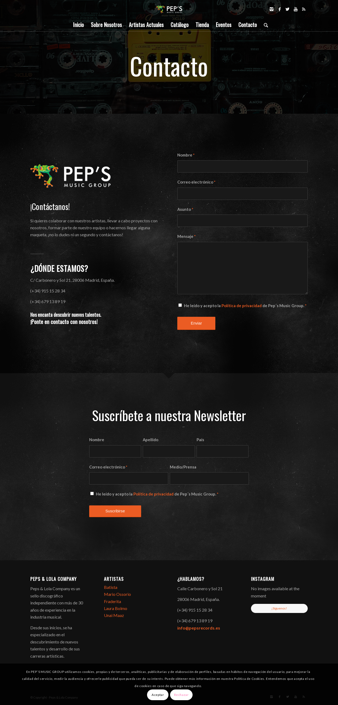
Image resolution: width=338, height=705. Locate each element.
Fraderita (112, 601)
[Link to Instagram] (272, 9)
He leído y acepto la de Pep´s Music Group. (245, 305)
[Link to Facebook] (280, 9)
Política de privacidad (241, 305)
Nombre (185, 155)
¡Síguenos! (279, 608)
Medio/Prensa (183, 466)
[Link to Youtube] (296, 9)
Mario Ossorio (117, 594)
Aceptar (158, 695)
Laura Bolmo (115, 608)
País (200, 439)
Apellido (150, 439)
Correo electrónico (196, 182)
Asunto (185, 209)
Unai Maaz (114, 615)
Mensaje (186, 236)
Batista (110, 587)
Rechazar (181, 695)
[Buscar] (264, 24)
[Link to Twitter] (288, 9)
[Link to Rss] (304, 9)
